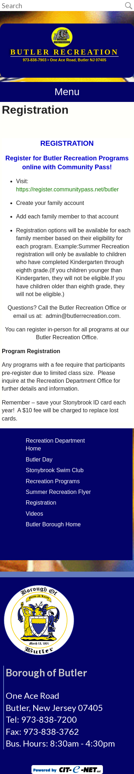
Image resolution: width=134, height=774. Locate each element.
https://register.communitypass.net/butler (67, 189)
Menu (66, 91)
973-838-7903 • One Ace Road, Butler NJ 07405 (64, 60)
